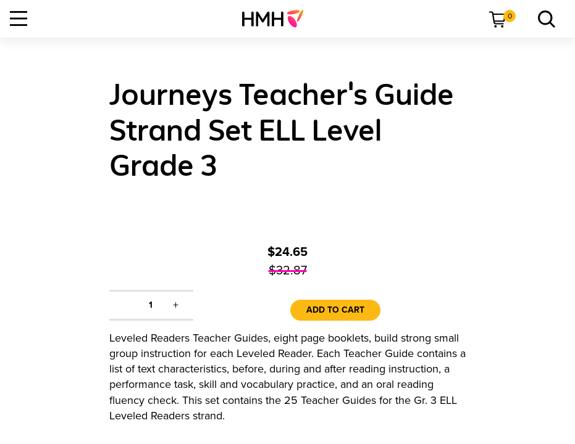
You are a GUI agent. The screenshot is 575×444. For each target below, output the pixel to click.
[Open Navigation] (18, 18)
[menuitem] (277, 18)
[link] (277, 18)
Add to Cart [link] (335, 310)
